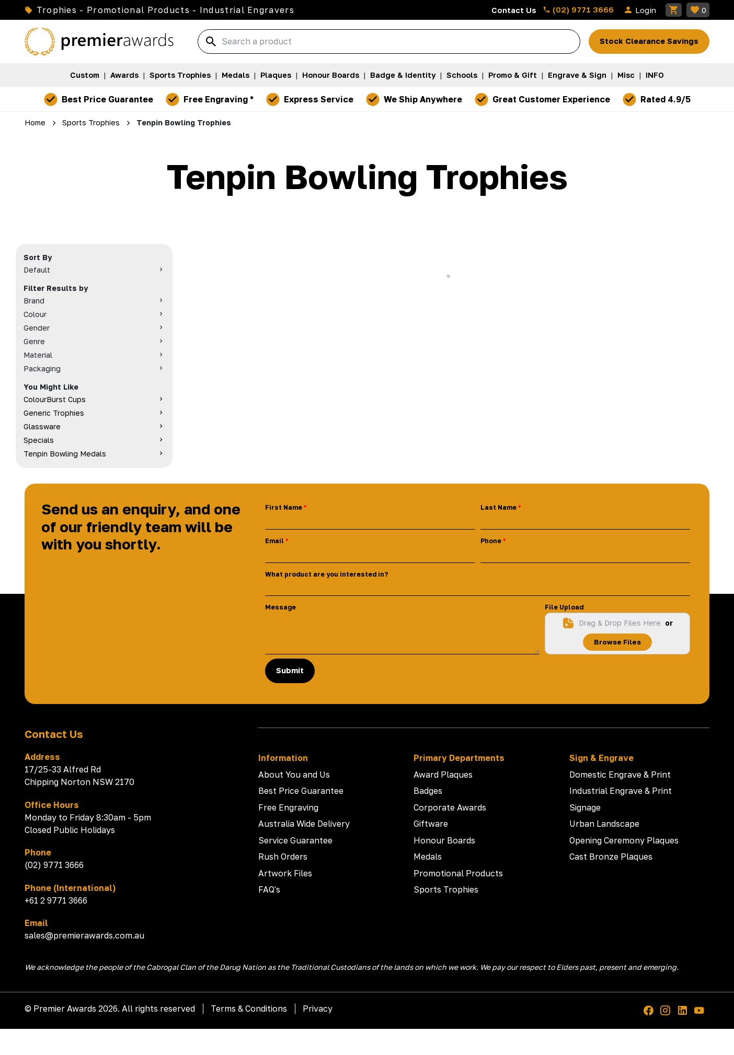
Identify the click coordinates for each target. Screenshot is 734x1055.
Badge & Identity (402, 75)
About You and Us (294, 774)
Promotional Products (458, 873)
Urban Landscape (604, 823)
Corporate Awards (450, 807)
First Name (283, 507)
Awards (124, 75)
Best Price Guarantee (300, 791)
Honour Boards (330, 75)
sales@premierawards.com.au (84, 935)
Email (274, 541)
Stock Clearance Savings (649, 41)
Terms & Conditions (249, 1008)
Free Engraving (288, 807)
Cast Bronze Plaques (610, 856)
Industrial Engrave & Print (620, 791)
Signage (585, 807)
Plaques (275, 75)
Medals (235, 75)
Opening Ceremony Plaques (624, 840)
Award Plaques (443, 774)
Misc (626, 75)
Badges (428, 791)
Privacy (317, 1008)
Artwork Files (285, 873)
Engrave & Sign (577, 75)
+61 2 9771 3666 (56, 900)
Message (280, 607)
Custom (84, 75)
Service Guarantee (295, 840)
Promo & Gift (512, 75)
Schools (461, 75)
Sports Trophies (180, 75)
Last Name (498, 507)
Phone (490, 541)
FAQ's (269, 889)
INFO (655, 75)
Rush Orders (282, 856)
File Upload (564, 607)
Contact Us (513, 10)
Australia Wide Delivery (304, 823)
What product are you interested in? (326, 574)
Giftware (431, 823)
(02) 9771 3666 (578, 9)
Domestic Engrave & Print (620, 774)
